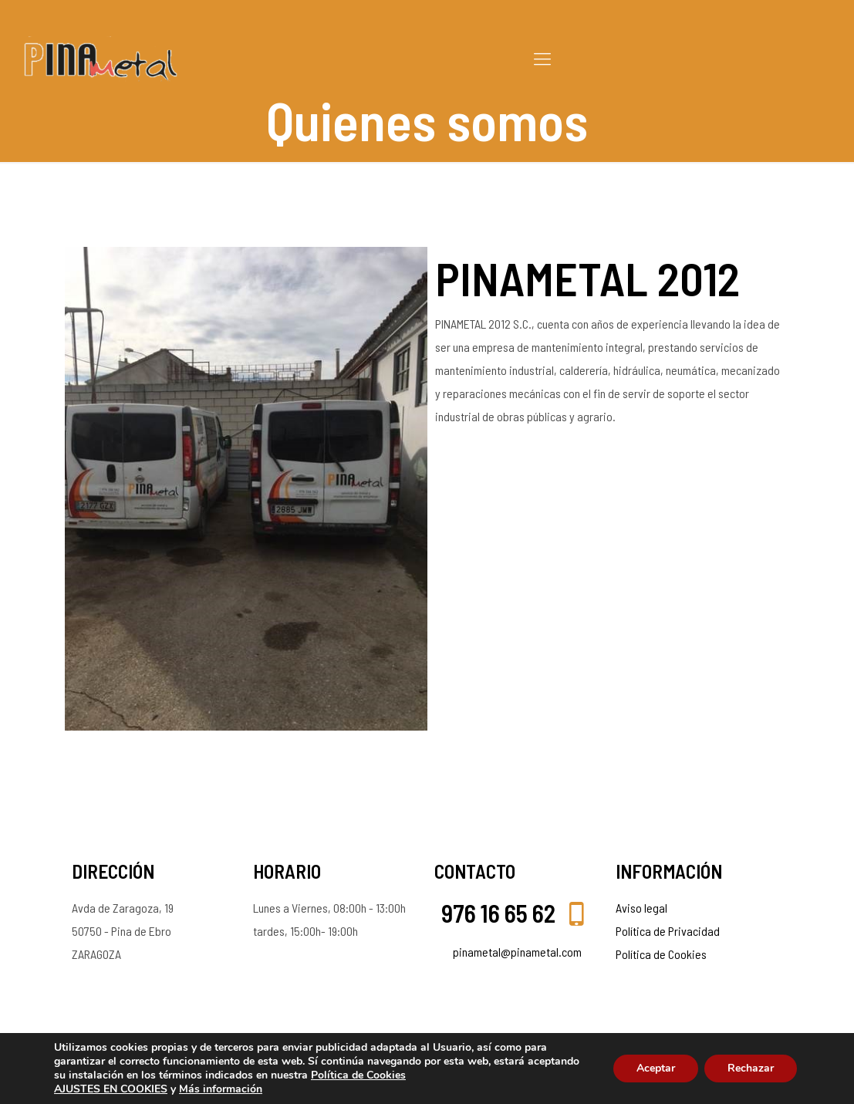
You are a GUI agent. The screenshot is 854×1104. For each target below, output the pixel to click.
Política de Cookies (661, 954)
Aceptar (655, 1068)
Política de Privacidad (668, 930)
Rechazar (750, 1068)
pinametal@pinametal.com (517, 951)
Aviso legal (641, 907)
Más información (220, 1089)
